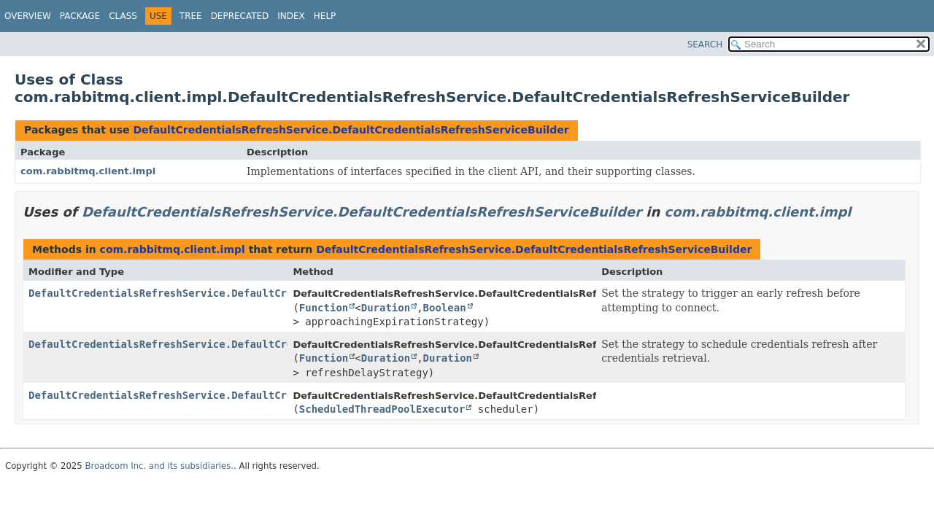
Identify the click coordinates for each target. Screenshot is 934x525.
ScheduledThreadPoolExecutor (382, 409)
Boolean (444, 308)
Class (123, 16)
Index (291, 16)
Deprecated (240, 16)
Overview (27, 16)
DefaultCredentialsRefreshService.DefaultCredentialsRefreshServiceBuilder (350, 130)
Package (80, 16)
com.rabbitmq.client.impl (87, 171)
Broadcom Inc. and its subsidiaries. (159, 466)
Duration (385, 308)
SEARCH (705, 44)
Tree (191, 16)
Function (323, 308)
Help (325, 16)
